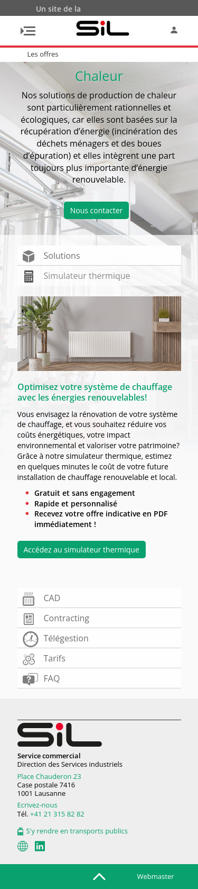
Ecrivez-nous (37, 805)
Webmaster (155, 876)
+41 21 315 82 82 (57, 814)
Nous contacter (96, 210)
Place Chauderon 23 (49, 776)
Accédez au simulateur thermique (81, 550)
